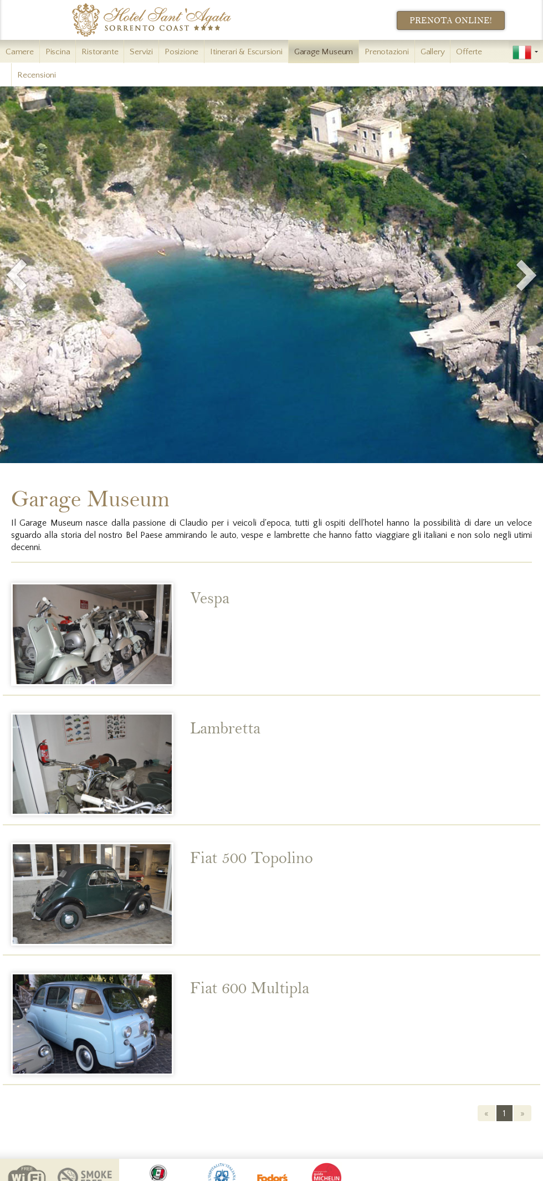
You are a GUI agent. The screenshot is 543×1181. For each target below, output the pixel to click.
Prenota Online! (450, 20)
